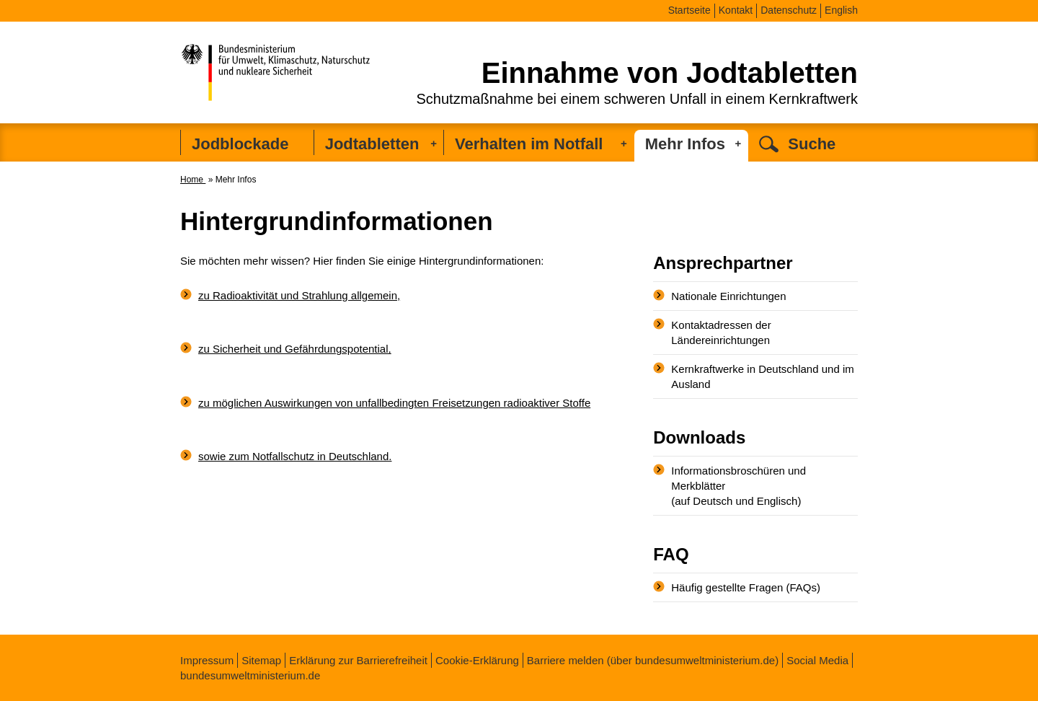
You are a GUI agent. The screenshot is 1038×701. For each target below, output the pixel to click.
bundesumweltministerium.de (250, 675)
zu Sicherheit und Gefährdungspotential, (294, 349)
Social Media (817, 660)
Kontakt (736, 10)
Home (192, 180)
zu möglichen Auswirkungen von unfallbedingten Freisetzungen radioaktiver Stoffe (394, 403)
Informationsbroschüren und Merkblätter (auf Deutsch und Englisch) (738, 485)
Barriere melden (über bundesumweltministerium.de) (652, 660)
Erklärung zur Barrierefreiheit (358, 660)
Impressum (207, 660)
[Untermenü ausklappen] (433, 143)
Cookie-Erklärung (477, 660)
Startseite (689, 10)
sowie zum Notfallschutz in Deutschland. (294, 456)
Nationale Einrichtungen (728, 296)
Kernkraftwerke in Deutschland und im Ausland (762, 376)
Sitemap (261, 660)
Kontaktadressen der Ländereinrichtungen (721, 332)
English (841, 10)
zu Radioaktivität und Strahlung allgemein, (299, 295)
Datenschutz (788, 10)
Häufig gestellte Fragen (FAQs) (745, 587)
